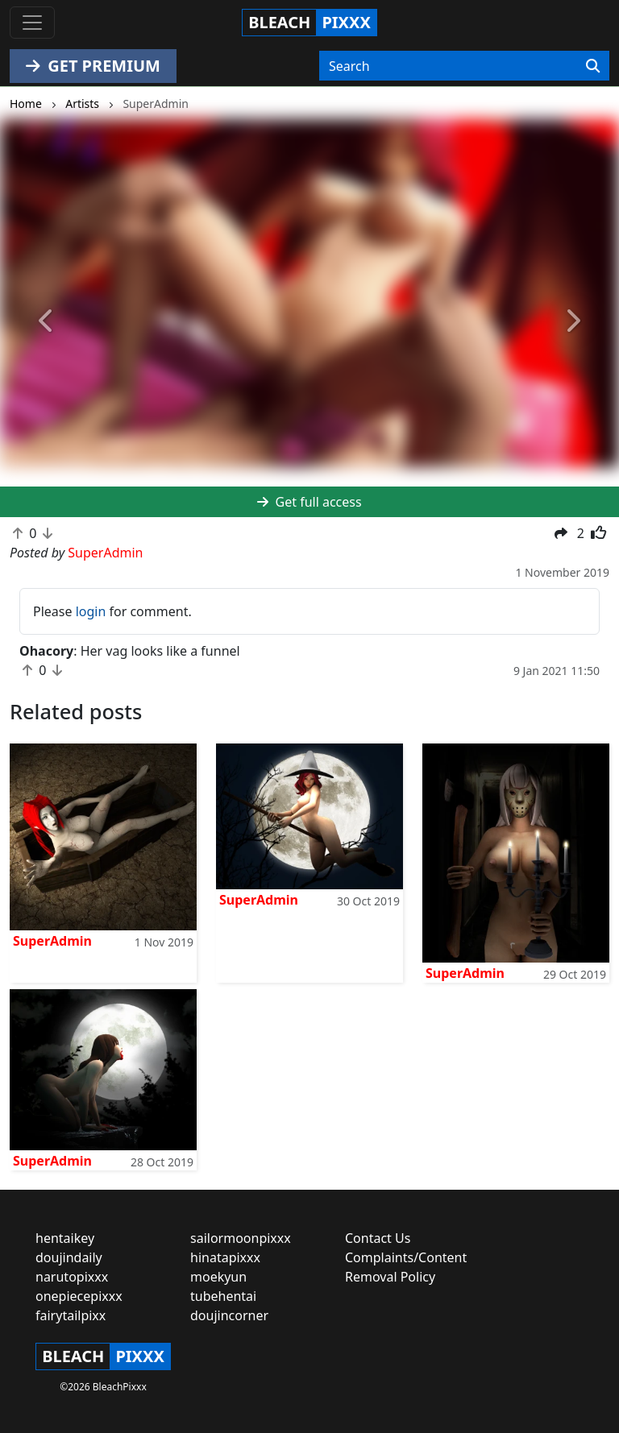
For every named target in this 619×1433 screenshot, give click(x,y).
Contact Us (377, 1238)
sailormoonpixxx (240, 1238)
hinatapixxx (225, 1257)
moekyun (218, 1277)
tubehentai (223, 1296)
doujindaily (68, 1257)
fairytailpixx (70, 1315)
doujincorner (229, 1315)
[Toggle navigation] (32, 22)
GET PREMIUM (93, 66)
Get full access (309, 502)
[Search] (592, 66)
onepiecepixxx (79, 1296)
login (91, 611)
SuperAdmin (52, 941)
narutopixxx (71, 1277)
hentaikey (64, 1238)
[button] (46, 321)
